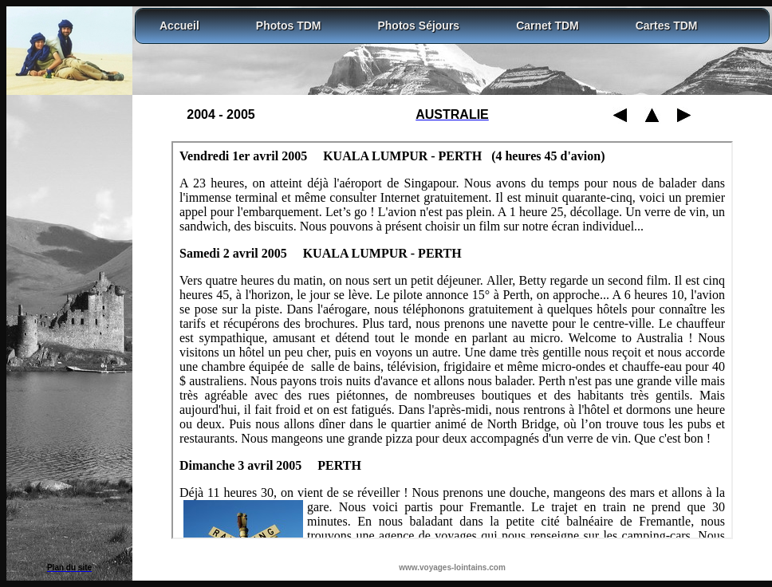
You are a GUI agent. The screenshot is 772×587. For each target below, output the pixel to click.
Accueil (179, 25)
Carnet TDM (547, 25)
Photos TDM (288, 25)
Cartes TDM (667, 25)
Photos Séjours (418, 25)
